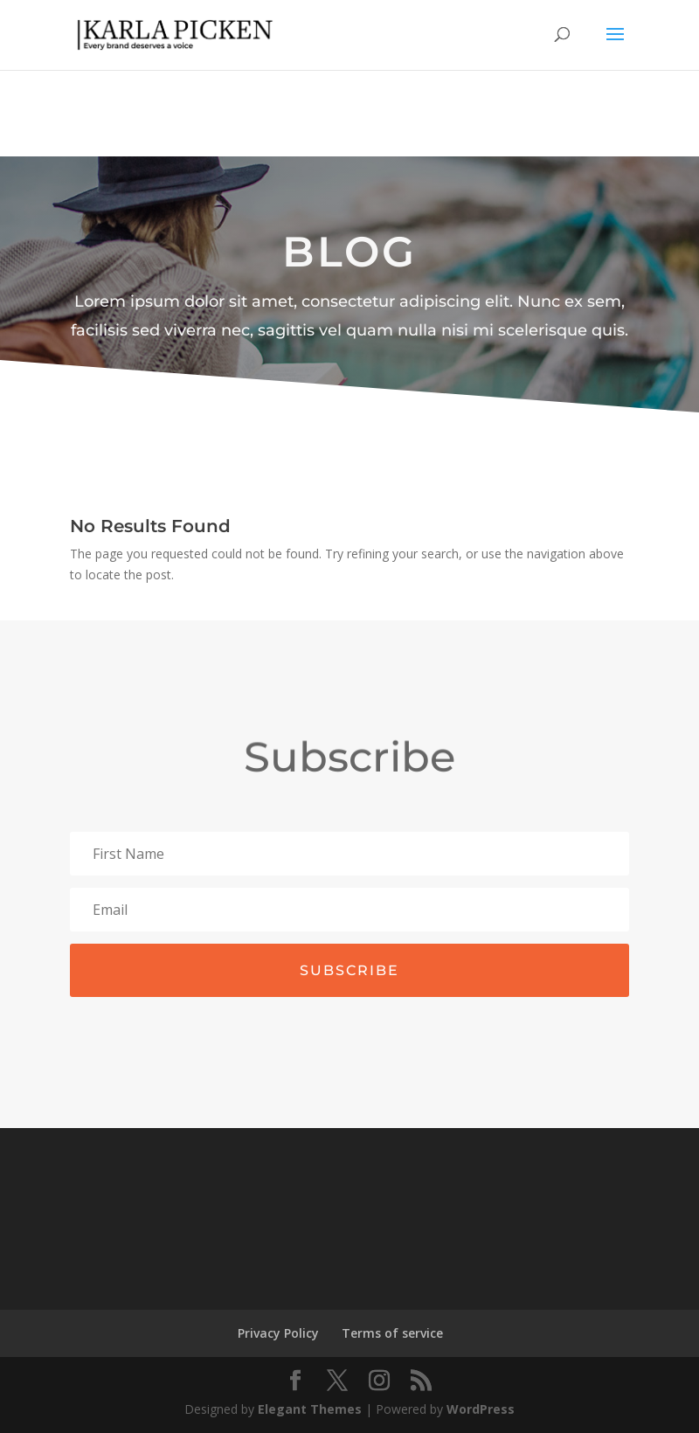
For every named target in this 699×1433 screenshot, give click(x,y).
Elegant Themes (310, 1409)
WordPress (480, 1409)
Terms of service (392, 1333)
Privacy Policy (278, 1333)
